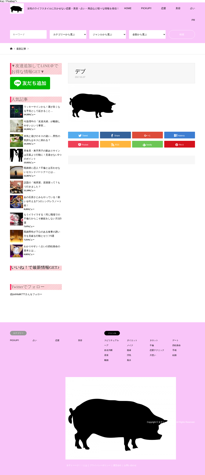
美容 (178, 8)
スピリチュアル (111, 340)
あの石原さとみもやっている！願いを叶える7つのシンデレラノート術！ (42, 201)
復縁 (129, 350)
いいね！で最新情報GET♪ (35, 267)
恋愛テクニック (157, 350)
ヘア (106, 345)
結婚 (174, 355)
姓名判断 (108, 350)
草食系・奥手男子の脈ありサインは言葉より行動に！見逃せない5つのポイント (42, 154)
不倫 (152, 345)
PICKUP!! (146, 8)
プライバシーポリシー (100, 465)
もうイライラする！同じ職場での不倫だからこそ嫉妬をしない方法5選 (42, 218)
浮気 (129, 355)
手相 (174, 350)
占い (192, 8)
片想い (153, 355)
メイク (130, 345)
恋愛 (163, 8)
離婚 (106, 360)
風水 (129, 360)
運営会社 (117, 465)
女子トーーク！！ (167, 422)
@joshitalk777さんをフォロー (26, 294)
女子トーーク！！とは (76, 465)
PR (193, 20)
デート (175, 340)
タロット (154, 340)
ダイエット (132, 340)
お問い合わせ (130, 465)
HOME (127, 8)
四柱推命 (176, 345)
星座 (106, 355)
